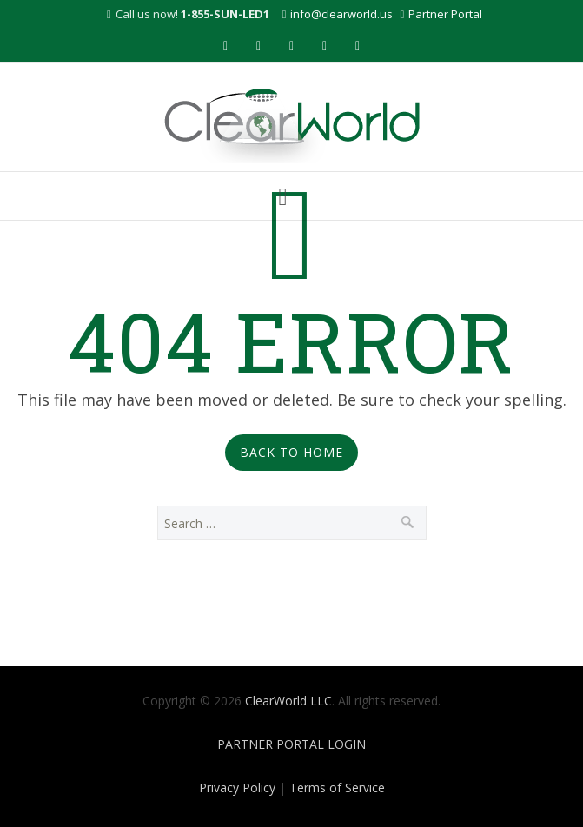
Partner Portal (445, 14)
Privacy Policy (237, 787)
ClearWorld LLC (288, 700)
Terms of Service (337, 787)
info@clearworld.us (341, 14)
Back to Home (291, 452)
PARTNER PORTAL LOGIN (291, 744)
